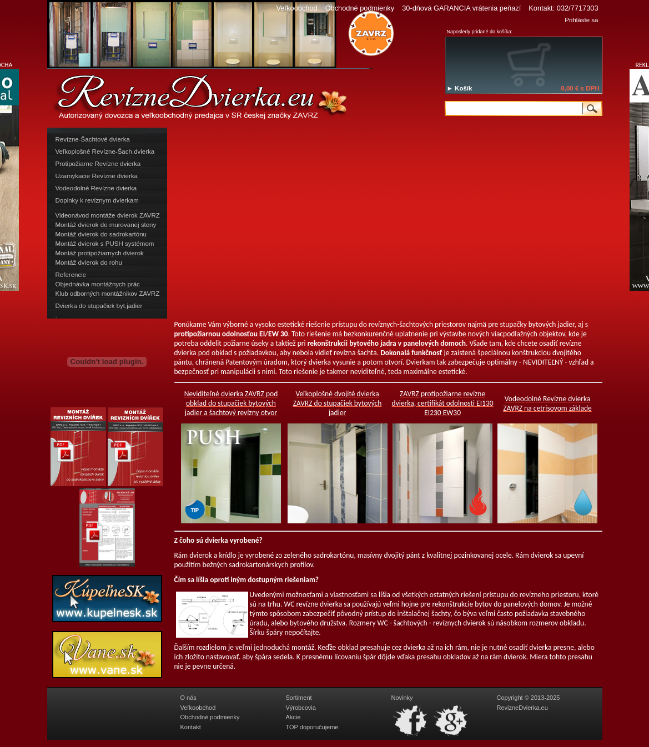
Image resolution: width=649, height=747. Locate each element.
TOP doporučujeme (312, 727)
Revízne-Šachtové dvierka (93, 139)
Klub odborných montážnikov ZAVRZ (108, 293)
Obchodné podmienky (360, 8)
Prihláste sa (581, 20)
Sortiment (299, 697)
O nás (188, 697)
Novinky (402, 697)
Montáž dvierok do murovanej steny (106, 224)
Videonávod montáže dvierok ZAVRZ (108, 215)
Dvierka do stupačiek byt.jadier (99, 305)
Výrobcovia (301, 707)
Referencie (71, 274)
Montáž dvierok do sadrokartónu (101, 234)
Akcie (293, 717)
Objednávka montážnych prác (98, 284)
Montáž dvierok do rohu (89, 262)
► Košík (459, 88)
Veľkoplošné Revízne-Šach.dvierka (105, 151)
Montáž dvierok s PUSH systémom (105, 243)
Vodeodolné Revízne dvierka (96, 188)
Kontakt (190, 727)
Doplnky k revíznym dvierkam (97, 200)
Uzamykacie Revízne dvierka (97, 176)
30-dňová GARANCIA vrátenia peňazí (461, 8)
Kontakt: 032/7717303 (563, 8)
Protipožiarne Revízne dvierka (98, 163)
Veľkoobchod (296, 8)
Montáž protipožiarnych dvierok (100, 253)
